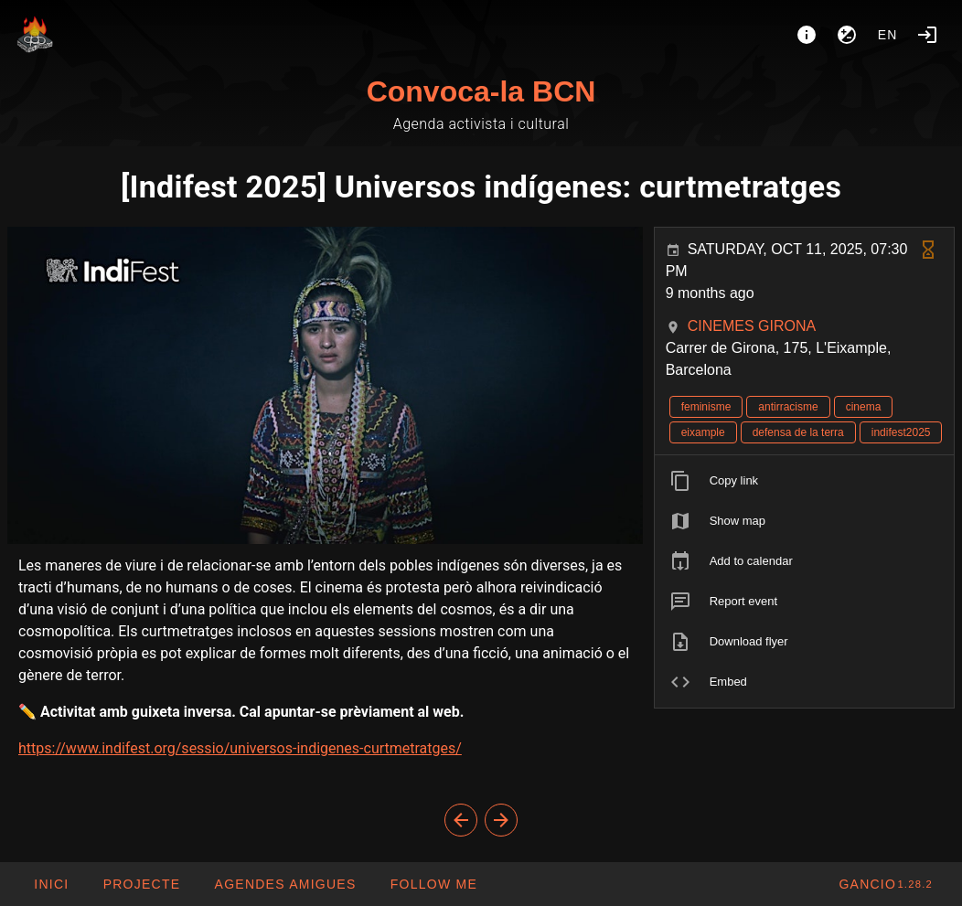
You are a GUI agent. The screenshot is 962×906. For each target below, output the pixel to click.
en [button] (888, 34)
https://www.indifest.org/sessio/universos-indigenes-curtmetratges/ (240, 748)
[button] (284, 884)
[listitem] (804, 481)
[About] (806, 35)
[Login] (927, 35)
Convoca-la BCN (481, 91)
